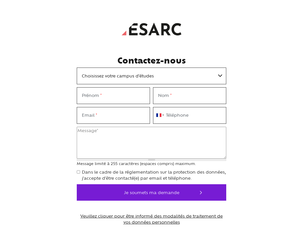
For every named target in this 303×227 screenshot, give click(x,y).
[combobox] (159, 115)
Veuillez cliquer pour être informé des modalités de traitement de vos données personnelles (151, 219)
